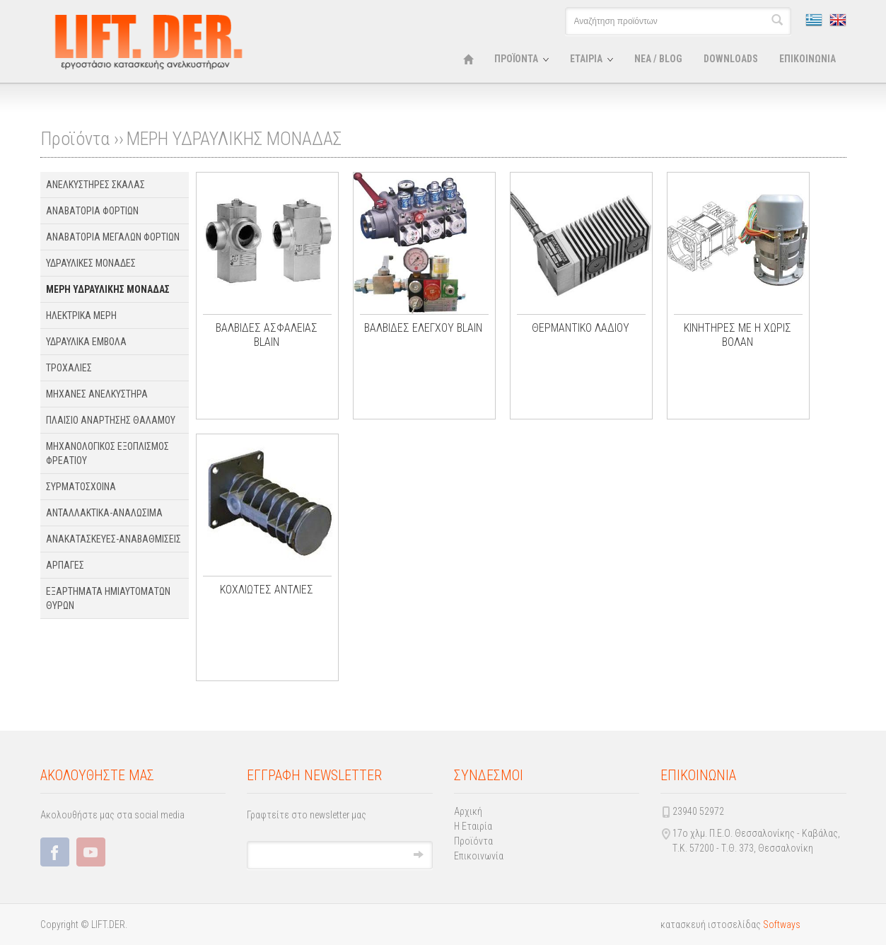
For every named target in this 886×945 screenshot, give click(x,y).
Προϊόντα (473, 841)
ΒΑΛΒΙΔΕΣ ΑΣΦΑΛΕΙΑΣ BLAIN (266, 335)
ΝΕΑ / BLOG (658, 58)
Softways (781, 924)
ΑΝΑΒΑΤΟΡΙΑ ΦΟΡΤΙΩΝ (92, 210)
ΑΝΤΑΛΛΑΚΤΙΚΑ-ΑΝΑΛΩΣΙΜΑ (104, 512)
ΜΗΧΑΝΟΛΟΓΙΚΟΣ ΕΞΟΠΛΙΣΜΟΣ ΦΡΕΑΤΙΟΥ (107, 453)
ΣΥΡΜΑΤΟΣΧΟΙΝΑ (81, 486)
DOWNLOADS (731, 58)
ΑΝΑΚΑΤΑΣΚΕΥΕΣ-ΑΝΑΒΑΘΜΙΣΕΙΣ (113, 539)
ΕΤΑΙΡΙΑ (586, 58)
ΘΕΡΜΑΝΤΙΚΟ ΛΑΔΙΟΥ (580, 328)
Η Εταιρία (473, 826)
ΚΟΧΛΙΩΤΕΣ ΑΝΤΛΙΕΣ (266, 589)
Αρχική (468, 811)
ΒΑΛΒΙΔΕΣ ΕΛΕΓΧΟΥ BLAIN (423, 328)
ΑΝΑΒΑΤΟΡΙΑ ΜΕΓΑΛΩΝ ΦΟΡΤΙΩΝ (113, 237)
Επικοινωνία (478, 856)
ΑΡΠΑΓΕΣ (65, 565)
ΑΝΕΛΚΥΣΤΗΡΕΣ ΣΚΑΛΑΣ (95, 184)
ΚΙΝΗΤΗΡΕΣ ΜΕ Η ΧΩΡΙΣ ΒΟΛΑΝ (737, 335)
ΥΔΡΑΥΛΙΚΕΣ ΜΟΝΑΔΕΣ (91, 263)
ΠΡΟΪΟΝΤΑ (516, 58)
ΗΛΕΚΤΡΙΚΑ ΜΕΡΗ (81, 315)
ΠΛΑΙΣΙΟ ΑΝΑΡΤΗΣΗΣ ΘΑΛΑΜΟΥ (110, 420)
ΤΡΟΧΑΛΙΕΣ (69, 367)
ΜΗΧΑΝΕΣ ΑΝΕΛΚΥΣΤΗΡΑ (97, 394)
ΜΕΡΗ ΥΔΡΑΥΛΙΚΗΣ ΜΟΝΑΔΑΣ (234, 138)
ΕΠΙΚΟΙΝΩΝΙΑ (807, 58)
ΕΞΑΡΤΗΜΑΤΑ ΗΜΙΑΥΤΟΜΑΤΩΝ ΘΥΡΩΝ (108, 598)
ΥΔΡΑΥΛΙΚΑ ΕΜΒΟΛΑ (86, 341)
